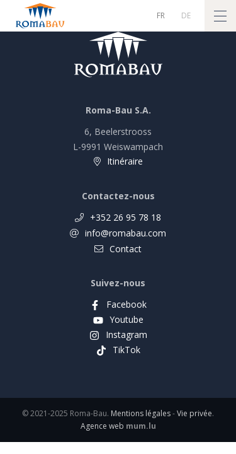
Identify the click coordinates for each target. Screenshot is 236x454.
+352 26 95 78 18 (125, 217)
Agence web (102, 426)
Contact (126, 249)
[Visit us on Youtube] (118, 319)
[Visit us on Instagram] (118, 334)
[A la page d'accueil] (40, 15)
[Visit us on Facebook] (118, 304)
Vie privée (194, 413)
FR (161, 15)
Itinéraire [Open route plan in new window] (125, 161)
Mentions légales (141, 413)
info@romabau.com (125, 233)
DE (186, 15)
